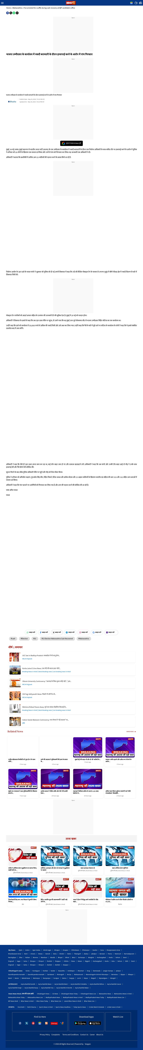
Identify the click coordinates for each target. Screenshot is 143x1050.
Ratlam (27, 957)
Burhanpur (81, 957)
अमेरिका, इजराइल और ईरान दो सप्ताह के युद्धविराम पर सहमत (55, 869)
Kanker (53, 971)
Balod (10, 978)
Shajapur (58, 961)
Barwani (102, 954)
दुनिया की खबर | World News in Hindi (23, 873)
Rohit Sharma (31, 1007)
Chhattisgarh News (43, 993)
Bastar (17, 978)
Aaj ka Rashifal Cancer (114, 984)
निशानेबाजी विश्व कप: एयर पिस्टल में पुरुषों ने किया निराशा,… (22, 901)
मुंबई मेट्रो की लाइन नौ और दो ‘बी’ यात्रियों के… (88, 759)
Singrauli (11, 961)
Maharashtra (17, 8)
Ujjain (20, 950)
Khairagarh (60, 974)
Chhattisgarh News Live (88, 993)
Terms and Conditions (70, 1034)
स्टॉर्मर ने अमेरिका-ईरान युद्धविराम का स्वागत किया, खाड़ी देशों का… (22, 869)
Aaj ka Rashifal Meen (45, 984)
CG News (55, 993)
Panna (110, 954)
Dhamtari (81, 971)
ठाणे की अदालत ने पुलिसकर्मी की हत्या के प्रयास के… (54, 760)
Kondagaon (36, 971)
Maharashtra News (105, 993)
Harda (111, 957)
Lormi (79, 978)
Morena (35, 957)
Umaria (32, 954)
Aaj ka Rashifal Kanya (31, 988)
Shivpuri (41, 961)
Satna (25, 961)
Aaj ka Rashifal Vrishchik (64, 988)
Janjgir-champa (108, 971)
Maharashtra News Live (35, 997)
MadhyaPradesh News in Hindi (73, 997)
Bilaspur (131, 974)
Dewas (40, 954)
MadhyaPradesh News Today (95, 997)
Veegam (88, 1044)
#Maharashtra (83, 638)
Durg (88, 971)
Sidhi (126, 961)
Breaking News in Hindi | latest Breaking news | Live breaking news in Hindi (46, 671)
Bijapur (123, 974)
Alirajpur (57, 950)
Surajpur (56, 978)
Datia (55, 954)
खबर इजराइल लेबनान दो (88, 868)
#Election (24, 638)
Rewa (73, 961)
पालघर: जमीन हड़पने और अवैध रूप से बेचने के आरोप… (118, 760)
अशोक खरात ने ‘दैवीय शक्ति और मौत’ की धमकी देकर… (54, 792)
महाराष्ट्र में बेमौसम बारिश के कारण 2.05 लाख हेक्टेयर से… (86, 792)
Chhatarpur (85, 950)
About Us (99, 1034)
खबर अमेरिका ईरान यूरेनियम (120, 868)
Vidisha (66, 961)
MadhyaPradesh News (53, 997)
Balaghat (91, 957)
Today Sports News (80, 1007)
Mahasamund (78, 974)
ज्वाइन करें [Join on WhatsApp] (31, 632)
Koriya (69, 974)
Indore (27, 950)
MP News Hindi (13, 1001)
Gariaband (50, 974)
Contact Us (84, 1034)
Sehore (118, 957)
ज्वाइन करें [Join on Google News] (97, 632)
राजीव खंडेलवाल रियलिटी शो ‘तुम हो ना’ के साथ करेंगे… (21, 760)
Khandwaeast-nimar (14, 954)
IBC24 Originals (27, 658)
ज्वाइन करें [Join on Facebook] (44, 632)
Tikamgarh (77, 954)
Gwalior (95, 950)
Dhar (20, 957)
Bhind (67, 957)
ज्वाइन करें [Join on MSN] (111, 632)
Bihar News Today (42, 1001)
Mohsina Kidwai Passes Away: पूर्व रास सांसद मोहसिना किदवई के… (44, 707)
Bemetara (114, 974)
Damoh (47, 954)
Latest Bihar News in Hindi (72, 1001)
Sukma (64, 978)
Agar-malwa (36, 950)
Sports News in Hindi (46, 1007)
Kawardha (61, 971)
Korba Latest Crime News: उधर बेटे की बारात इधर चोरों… (41, 668)
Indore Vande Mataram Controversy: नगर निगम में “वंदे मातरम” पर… (45, 720)
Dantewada (96, 971)
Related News (15, 731)
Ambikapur (71, 971)
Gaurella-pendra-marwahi (16, 974)
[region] (73, 33)
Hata (113, 961)
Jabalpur (94, 954)
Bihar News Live (56, 1001)
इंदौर (23, 723)
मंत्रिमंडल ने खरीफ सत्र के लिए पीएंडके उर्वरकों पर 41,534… (119, 901)
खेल (23, 904)
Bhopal (60, 957)
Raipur (86, 978)
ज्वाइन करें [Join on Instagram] (83, 632)
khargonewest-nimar (113, 950)
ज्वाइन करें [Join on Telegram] (70, 632)
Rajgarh (87, 961)
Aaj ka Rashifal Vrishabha (78, 984)
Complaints (55, 1034)
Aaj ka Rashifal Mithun (97, 984)
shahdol (49, 965)
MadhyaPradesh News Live (115, 997)
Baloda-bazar (26, 978)
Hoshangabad (101, 957)
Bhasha (13, 101)
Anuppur (65, 950)
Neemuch (118, 954)
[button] (2, 3)
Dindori (61, 954)
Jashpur (118, 971)
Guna (102, 950)
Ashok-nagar (47, 950)
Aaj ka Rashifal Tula (47, 988)
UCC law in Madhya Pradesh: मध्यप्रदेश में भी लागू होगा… (41, 655)
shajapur (66, 965)
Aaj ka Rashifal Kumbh (28, 984)
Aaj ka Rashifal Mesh (61, 984)
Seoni (125, 957)
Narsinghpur (12, 957)
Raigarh (93, 978)
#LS (35, 638)
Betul (73, 957)
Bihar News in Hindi (27, 1001)
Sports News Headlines (63, 1007)
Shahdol (49, 961)
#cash (13, 638)
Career (92, 1034)
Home (8, 8)
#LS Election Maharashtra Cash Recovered (57, 638)
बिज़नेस (120, 904)
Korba (28, 971)
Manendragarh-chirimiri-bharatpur (97, 974)
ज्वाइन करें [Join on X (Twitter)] (57, 632)
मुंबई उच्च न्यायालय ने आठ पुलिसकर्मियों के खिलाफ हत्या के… (22, 792)
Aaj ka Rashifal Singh (15, 988)
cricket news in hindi (113, 1007)
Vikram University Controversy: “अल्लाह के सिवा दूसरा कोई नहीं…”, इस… (46, 681)
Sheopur (33, 961)
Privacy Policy (45, 1034)
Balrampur (36, 978)
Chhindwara (75, 950)
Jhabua (86, 954)
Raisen (80, 961)
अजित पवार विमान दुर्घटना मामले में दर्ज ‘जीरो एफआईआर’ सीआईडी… (118, 792)
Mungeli (113, 978)
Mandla (52, 957)
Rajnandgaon (103, 978)
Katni (26, 954)
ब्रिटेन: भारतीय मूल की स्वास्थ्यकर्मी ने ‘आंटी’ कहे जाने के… (54, 901)
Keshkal (45, 971)
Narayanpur (47, 978)
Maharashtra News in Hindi (123, 993)
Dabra (69, 954)
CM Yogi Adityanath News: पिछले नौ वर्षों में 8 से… (39, 694)
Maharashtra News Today (16, 997)
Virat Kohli (21, 1007)
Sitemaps (54, 1023)
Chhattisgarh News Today (69, 993)
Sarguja (71, 978)
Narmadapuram (129, 954)
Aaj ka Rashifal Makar (82, 988)
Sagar (19, 961)
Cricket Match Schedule (96, 1007)
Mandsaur (44, 957)
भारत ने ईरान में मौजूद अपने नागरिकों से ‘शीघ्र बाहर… (85, 901)
